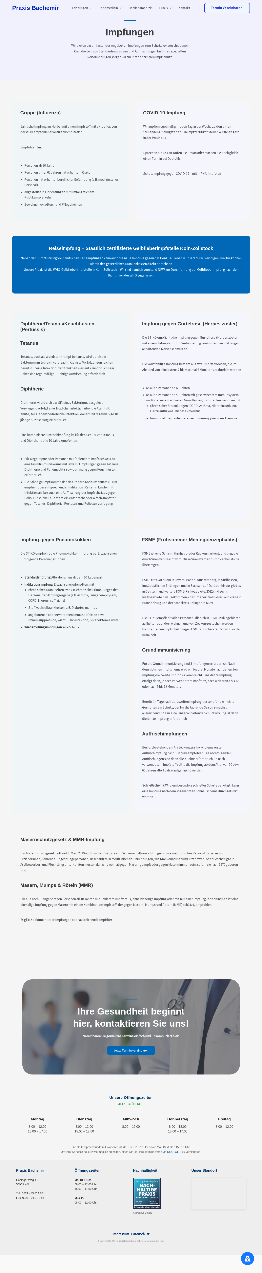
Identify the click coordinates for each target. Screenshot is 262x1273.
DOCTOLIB (174, 1151)
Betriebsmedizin (140, 8)
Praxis (165, 8)
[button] (90, 8)
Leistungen (82, 8)
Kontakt (184, 8)
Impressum (121, 1234)
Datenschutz (140, 1234)
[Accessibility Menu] (247, 1258)
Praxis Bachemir (35, 8)
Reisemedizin (110, 8)
